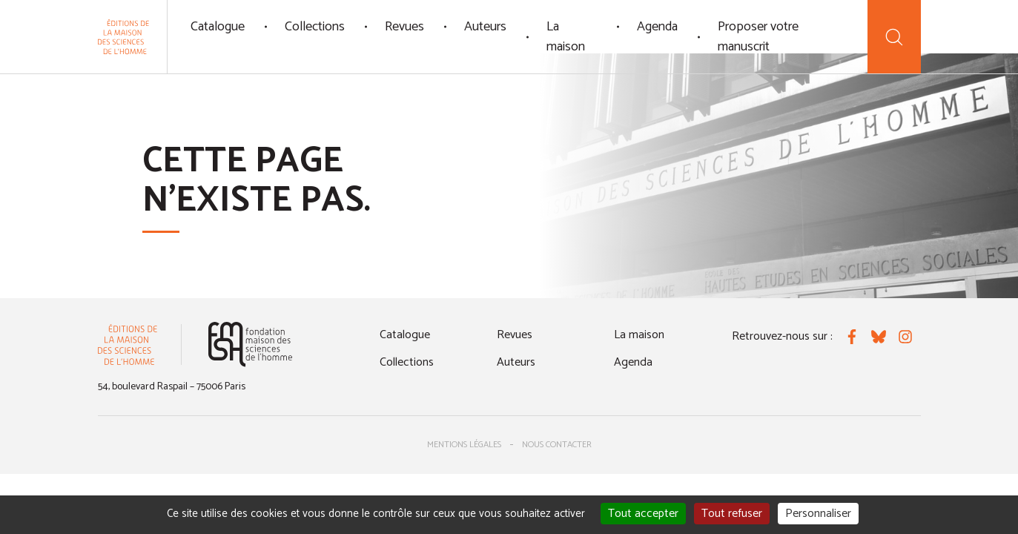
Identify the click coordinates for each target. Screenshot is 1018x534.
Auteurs (485, 27)
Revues (404, 27)
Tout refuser (731, 514)
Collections (315, 27)
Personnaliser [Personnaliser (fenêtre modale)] (818, 514)
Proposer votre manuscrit (758, 37)
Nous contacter (557, 445)
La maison (565, 37)
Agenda (657, 27)
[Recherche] (893, 36)
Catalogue (218, 27)
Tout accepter (643, 514)
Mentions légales (464, 445)
